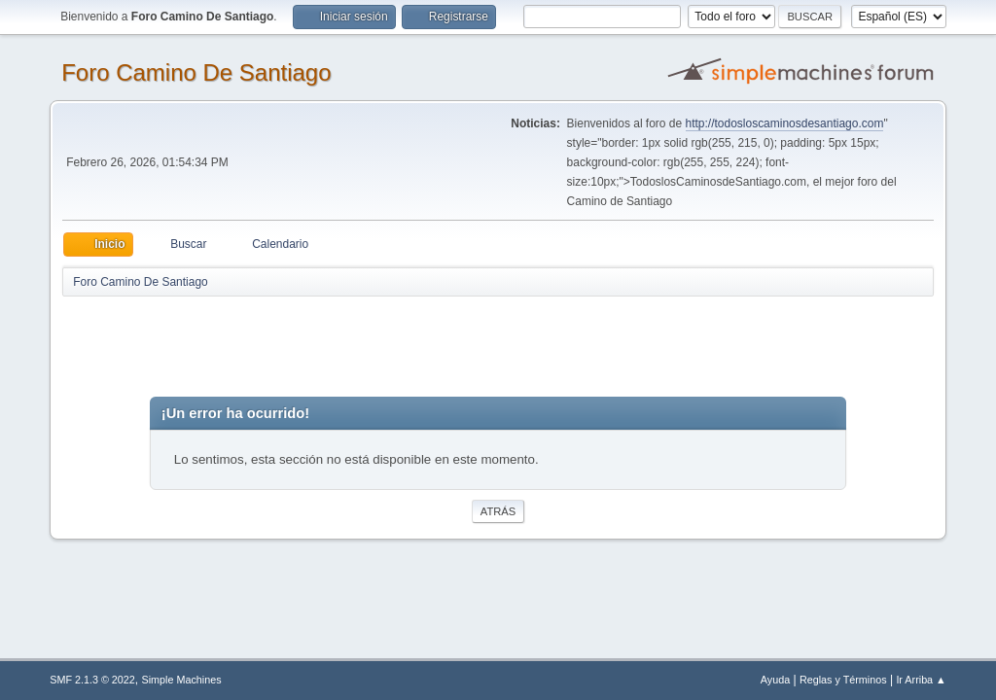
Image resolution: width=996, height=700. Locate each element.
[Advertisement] (405, 342)
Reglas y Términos (843, 679)
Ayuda (775, 679)
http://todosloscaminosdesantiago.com (785, 123)
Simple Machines (182, 679)
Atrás (498, 511)
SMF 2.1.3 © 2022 (92, 679)
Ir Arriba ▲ (920, 679)
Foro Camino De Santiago (196, 72)
